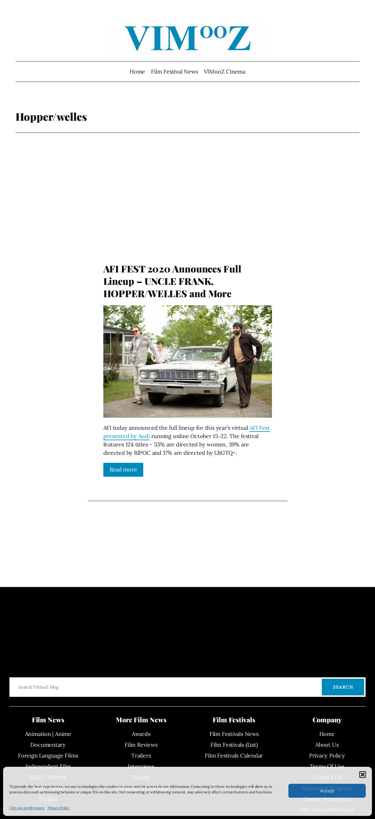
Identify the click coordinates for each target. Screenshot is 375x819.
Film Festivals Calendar (234, 755)
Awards (141, 733)
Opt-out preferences (27, 807)
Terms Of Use (327, 766)
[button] (363, 774)
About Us (326, 744)
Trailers (141, 755)
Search (343, 687)
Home (137, 71)
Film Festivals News (234, 733)
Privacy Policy (59, 807)
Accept (327, 790)
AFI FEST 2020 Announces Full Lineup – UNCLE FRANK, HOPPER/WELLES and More (172, 281)
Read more (123, 469)
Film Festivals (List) (233, 744)
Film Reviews (141, 744)
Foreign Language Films (48, 755)
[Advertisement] (187, 210)
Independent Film (48, 766)
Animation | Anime (48, 733)
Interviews (141, 766)
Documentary (48, 744)
